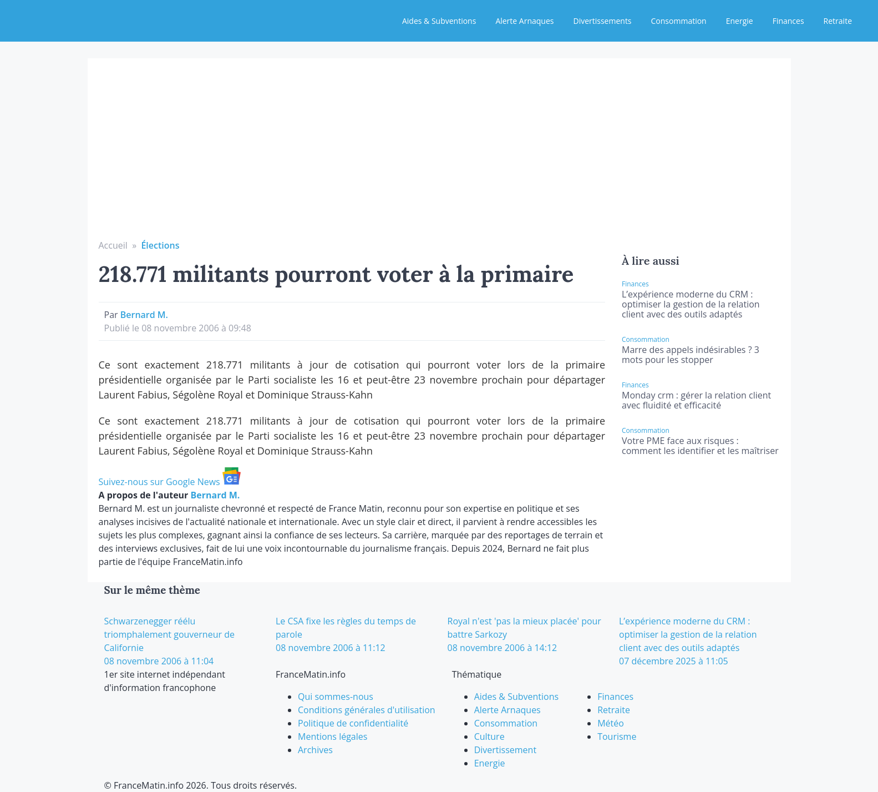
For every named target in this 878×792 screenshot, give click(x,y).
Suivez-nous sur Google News (170, 482)
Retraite (838, 21)
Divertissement (505, 750)
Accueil (113, 245)
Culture (489, 736)
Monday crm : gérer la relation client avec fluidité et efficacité (696, 400)
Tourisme (616, 736)
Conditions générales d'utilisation (366, 710)
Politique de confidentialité (353, 723)
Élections (160, 245)
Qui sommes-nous (335, 696)
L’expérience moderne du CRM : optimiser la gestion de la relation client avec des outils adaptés (691, 304)
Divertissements (602, 21)
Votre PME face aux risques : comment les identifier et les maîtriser (700, 446)
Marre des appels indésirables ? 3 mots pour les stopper (690, 355)
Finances (788, 21)
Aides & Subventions (439, 21)
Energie (739, 21)
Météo (610, 723)
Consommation (679, 21)
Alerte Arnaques (524, 21)
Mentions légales (332, 736)
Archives (315, 750)
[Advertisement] (439, 155)
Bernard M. (144, 315)
